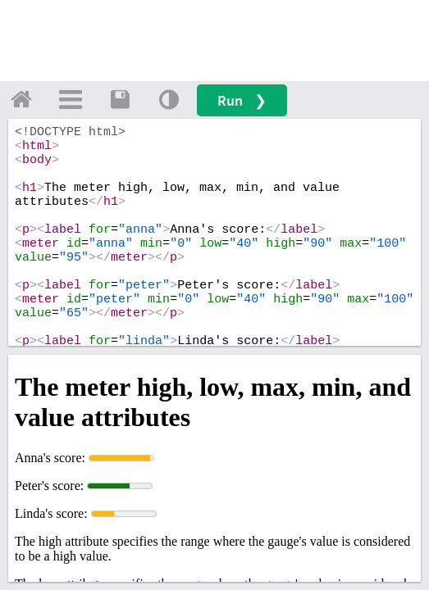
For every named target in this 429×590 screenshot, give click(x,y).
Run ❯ (242, 100)
